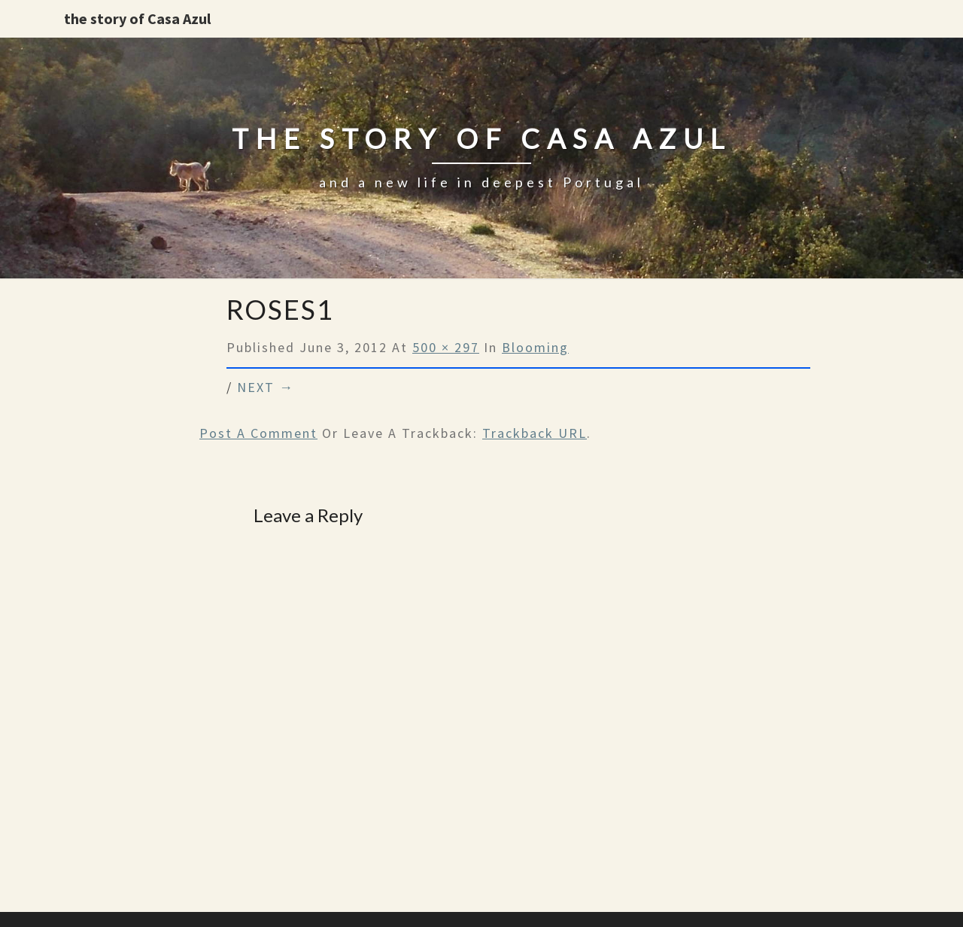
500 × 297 (445, 347)
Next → (265, 387)
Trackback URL (534, 433)
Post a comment (258, 433)
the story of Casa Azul (137, 18)
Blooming (535, 347)
